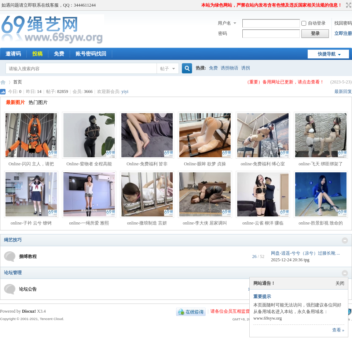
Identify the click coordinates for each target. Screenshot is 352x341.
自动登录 (313, 23)
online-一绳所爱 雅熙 (89, 223)
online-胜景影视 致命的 (321, 223)
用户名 (224, 23)
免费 (59, 54)
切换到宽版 (348, 5)
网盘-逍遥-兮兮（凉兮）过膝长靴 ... (305, 253)
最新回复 (343, 91)
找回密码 (343, 23)
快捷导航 (327, 54)
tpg (306, 259)
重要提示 (262, 296)
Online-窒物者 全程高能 (89, 163)
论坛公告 (28, 289)
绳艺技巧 (13, 240)
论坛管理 (13, 272)
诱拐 (245, 68)
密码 (222, 33)
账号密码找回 (91, 54)
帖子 (164, 68)
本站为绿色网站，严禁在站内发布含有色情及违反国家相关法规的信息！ (271, 5)
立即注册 (343, 33)
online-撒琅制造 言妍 (147, 223)
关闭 (340, 283)
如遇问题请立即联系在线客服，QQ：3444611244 (48, 5)
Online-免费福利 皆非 (147, 163)
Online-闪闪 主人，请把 (31, 163)
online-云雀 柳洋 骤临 (262, 223)
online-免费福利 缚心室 (263, 163)
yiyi (124, 91)
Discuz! (29, 311)
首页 (17, 82)
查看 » (338, 330)
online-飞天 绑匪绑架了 (321, 163)
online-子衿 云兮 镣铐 (31, 223)
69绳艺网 (3, 82)
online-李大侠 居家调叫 (205, 223)
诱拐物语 (229, 68)
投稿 (37, 54)
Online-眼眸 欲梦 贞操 (205, 163)
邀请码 (13, 54)
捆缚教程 (28, 256)
